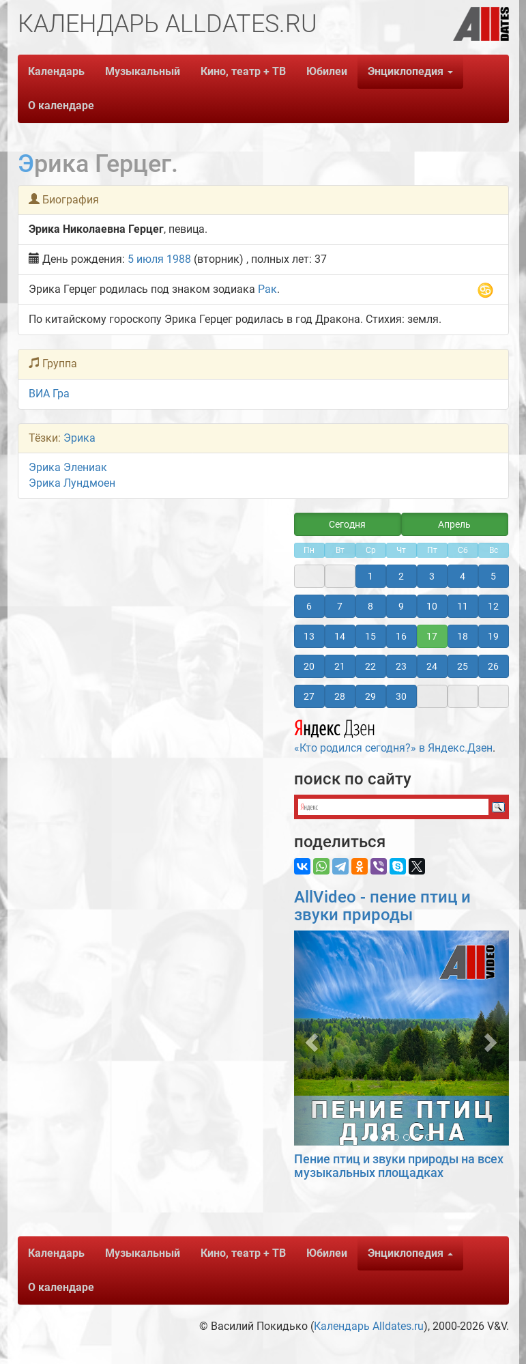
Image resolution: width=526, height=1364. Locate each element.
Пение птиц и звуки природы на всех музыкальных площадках (398, 1166)
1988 (178, 259)
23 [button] (401, 666)
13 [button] (309, 636)
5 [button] (493, 576)
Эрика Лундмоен (72, 483)
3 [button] (432, 576)
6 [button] (309, 606)
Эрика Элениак (68, 467)
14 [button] (339, 636)
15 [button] (370, 636)
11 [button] (462, 606)
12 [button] (493, 606)
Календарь (56, 71)
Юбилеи (326, 71)
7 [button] (339, 606)
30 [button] (401, 696)
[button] (310, 1038)
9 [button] (401, 606)
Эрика (79, 437)
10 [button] (431, 606)
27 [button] (309, 696)
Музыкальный (142, 71)
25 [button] (462, 666)
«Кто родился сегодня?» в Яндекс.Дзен (393, 734)
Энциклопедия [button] (410, 71)
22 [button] (370, 666)
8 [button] (370, 606)
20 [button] (309, 666)
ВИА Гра (49, 393)
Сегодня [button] (347, 524)
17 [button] (431, 636)
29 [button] (370, 696)
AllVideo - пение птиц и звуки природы (382, 905)
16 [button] (401, 636)
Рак (267, 289)
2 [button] (401, 576)
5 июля (146, 259)
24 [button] (431, 666)
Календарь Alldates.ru (369, 1326)
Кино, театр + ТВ (243, 71)
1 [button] (370, 576)
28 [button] (339, 696)
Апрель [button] (454, 524)
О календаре (61, 105)
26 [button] (493, 666)
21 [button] (339, 666)
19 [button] (493, 636)
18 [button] (462, 636)
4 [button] (462, 576)
